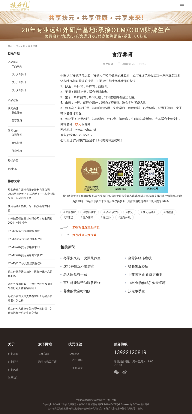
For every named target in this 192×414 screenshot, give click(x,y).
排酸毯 (169, 212)
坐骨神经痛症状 (140, 258)
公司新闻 (17, 134)
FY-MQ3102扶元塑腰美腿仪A (25, 263)
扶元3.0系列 (19, 82)
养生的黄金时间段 (76, 291)
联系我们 (13, 377)
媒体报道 (17, 142)
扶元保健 (13, 108)
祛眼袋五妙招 (138, 266)
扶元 (78, 124)
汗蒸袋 (69, 217)
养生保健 (108, 63)
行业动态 (17, 150)
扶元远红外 (149, 212)
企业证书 (13, 361)
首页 (10, 46)
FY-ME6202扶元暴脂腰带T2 (24, 247)
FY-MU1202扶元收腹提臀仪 (24, 230)
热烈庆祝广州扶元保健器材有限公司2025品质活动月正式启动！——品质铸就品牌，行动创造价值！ (31, 194)
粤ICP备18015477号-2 (109, 404)
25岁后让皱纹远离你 (86, 227)
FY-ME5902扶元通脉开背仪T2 (25, 255)
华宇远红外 (111, 212)
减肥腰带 (90, 212)
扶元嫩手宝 (136, 291)
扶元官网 (43, 353)
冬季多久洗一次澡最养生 (81, 258)
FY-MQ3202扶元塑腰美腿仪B (25, 238)
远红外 (107, 217)
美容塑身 (17, 120)
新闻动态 (13, 130)
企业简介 (13, 353)
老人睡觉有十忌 (75, 275)
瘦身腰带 (88, 217)
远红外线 (125, 217)
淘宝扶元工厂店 (47, 361)
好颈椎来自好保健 (84, 235)
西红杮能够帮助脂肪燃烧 (81, 283)
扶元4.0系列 (19, 90)
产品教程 (13, 100)
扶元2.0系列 (19, 74)
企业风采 (13, 369)
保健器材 (70, 212)
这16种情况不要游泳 (78, 266)
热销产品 (13, 160)
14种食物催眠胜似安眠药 (147, 283)
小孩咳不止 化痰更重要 (145, 275)
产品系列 (17, 66)
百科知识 (13, 168)
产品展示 (13, 62)
